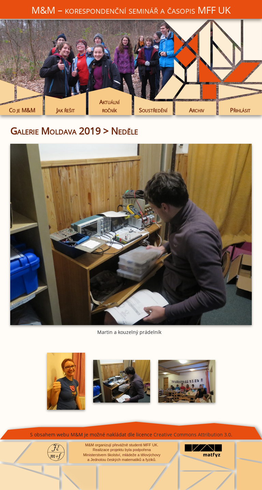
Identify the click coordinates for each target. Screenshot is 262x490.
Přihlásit (240, 110)
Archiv (196, 110)
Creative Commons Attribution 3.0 (192, 434)
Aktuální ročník (109, 106)
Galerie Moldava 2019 (55, 130)
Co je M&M (22, 110)
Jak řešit (65, 110)
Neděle (124, 130)
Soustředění (153, 110)
